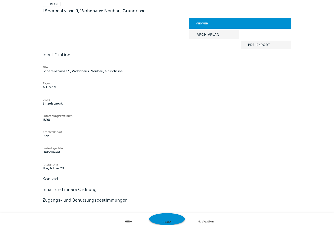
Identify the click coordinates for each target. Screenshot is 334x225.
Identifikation (57, 57)
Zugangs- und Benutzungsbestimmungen (85, 203)
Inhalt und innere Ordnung (70, 192)
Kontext (51, 182)
